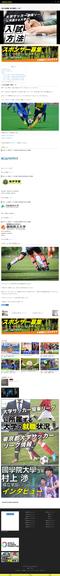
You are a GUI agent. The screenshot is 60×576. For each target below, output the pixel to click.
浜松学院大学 (3, 135)
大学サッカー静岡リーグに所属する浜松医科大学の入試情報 (13, 77)
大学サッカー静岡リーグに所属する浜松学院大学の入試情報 (13, 74)
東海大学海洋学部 (10, 135)
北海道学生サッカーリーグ (30, 512)
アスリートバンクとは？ (35, 570)
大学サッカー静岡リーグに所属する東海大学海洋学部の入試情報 (14, 76)
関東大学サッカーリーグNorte (30, 518)
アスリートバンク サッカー (30, 566)
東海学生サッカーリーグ (50, 512)
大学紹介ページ (14, 142)
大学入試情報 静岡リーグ (6, 69)
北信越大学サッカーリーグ (30, 526)
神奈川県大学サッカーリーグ (30, 522)
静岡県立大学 (9, 138)
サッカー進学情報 (22, 570)
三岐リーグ (50, 518)
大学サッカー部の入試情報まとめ (7, 81)
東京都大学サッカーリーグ (30, 520)
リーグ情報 (17, 570)
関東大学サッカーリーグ (30, 516)
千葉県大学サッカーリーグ (30, 524)
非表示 (14, 66)
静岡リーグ (4, 72)
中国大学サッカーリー (49, 522)
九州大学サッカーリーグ (50, 526)
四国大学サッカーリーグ (50, 524)
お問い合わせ (42, 570)
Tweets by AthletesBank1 (4, 531)
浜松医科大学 (3, 138)
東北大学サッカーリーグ (30, 514)
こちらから (11, 172)
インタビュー (28, 570)
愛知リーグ (50, 516)
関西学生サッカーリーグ (50, 520)
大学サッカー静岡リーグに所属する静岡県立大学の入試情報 (13, 79)
